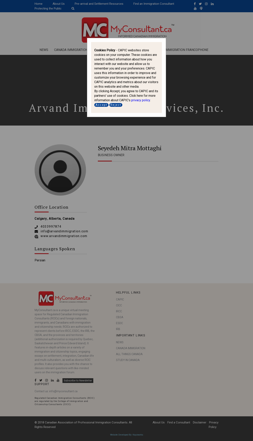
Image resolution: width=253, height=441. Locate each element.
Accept (101, 105)
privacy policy (140, 100)
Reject (115, 105)
